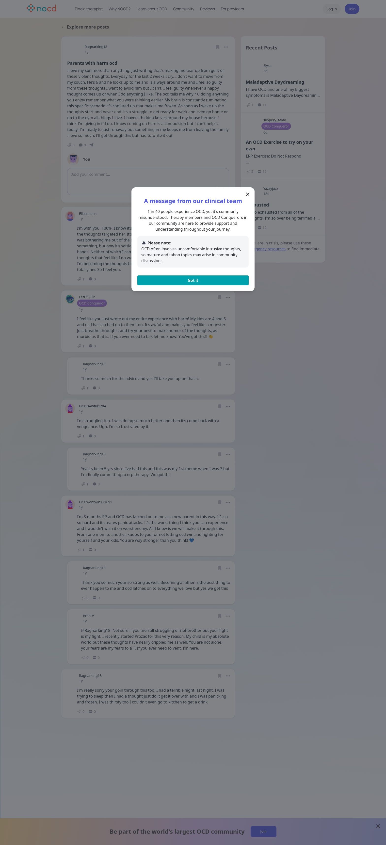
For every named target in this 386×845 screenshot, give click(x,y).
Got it (193, 280)
